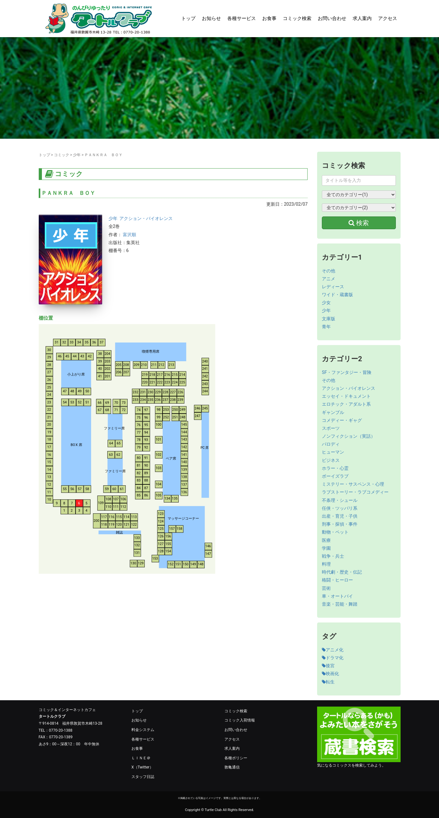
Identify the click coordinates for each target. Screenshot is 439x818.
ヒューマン (333, 452)
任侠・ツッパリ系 (339, 508)
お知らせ (211, 18)
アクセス (387, 18)
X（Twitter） (142, 767)
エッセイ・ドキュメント (346, 396)
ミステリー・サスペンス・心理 (353, 484)
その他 (328, 270)
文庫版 (328, 318)
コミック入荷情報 (239, 720)
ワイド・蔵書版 (337, 294)
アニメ (328, 278)
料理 (326, 564)
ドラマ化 (332, 657)
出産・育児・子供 (339, 516)
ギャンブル (333, 412)
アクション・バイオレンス (146, 218)
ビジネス (331, 460)
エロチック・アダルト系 (346, 404)
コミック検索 (297, 18)
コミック (61, 155)
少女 (326, 302)
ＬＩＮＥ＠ (140, 758)
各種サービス (241, 18)
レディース (333, 286)
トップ (188, 18)
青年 (326, 326)
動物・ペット (335, 532)
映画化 (330, 673)
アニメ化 (332, 649)
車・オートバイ (337, 596)
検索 (359, 223)
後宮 (328, 665)
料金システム (142, 730)
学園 (326, 548)
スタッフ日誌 (142, 777)
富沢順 (129, 234)
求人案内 (362, 18)
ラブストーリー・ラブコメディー (355, 492)
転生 (328, 681)
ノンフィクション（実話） (348, 436)
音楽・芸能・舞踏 (339, 604)
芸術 (326, 588)
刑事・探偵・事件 (339, 524)
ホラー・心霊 (335, 468)
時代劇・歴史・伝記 (342, 572)
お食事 (269, 18)
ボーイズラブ (335, 476)
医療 (326, 540)
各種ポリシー (235, 758)
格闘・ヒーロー (337, 579)
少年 (77, 155)
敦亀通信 (232, 767)
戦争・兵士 (333, 556)
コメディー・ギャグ (342, 420)
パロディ (331, 444)
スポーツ (331, 428)
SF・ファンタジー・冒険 (346, 372)
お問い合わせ (332, 18)
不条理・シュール (339, 500)
